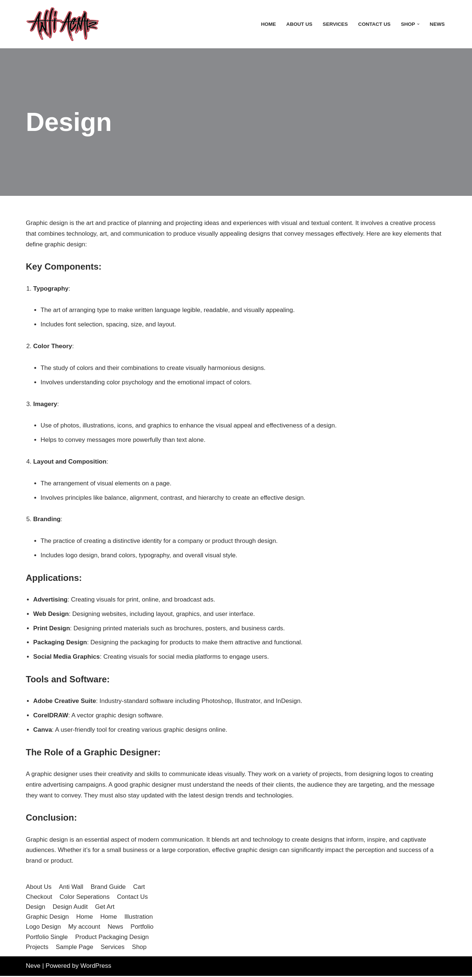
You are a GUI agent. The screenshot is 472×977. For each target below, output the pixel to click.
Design (35, 907)
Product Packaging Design (112, 938)
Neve (33, 966)
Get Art (105, 907)
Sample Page (74, 948)
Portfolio (142, 928)
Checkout (39, 897)
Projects (37, 948)
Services (335, 24)
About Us (299, 24)
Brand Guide (108, 887)
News (437, 24)
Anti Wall (71, 887)
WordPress (95, 966)
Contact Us (374, 24)
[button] (418, 24)
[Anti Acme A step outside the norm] (63, 24)
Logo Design (43, 928)
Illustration (139, 917)
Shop (139, 948)
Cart (139, 887)
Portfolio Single (47, 938)
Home (268, 24)
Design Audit (70, 907)
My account (84, 928)
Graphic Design (47, 917)
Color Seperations (85, 897)
